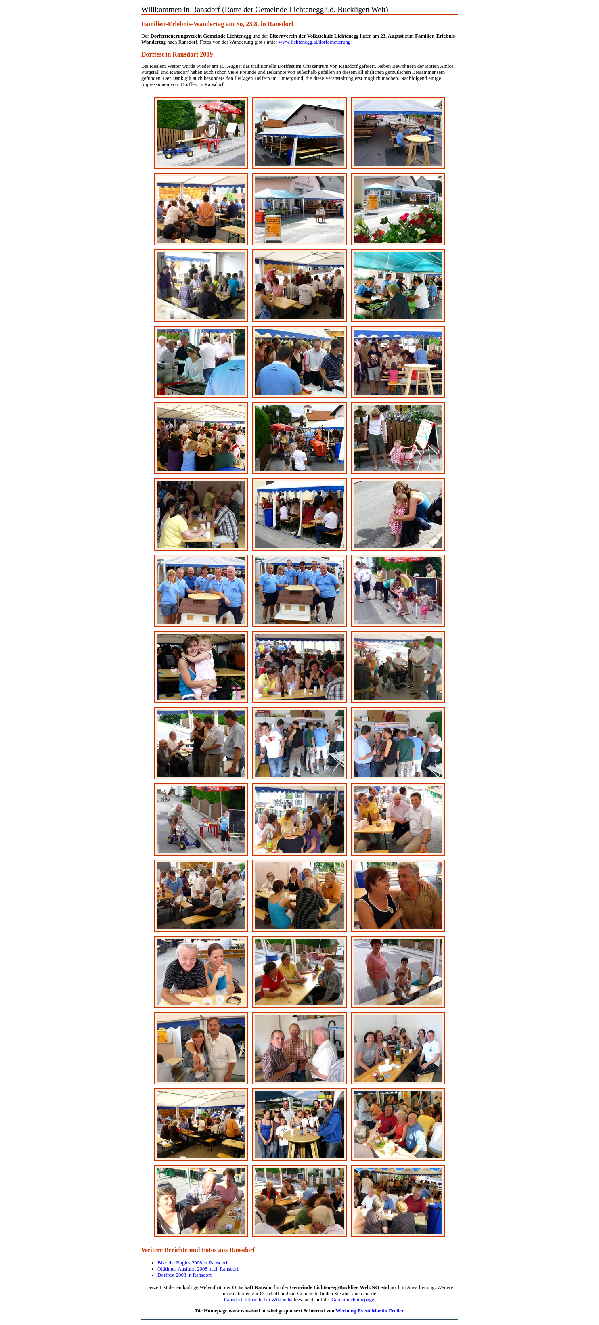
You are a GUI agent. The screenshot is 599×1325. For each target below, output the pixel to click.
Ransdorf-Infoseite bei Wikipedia (258, 1299)
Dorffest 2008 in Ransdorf (184, 1275)
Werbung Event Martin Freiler (369, 1311)
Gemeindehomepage (352, 1299)
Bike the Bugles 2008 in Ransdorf (192, 1263)
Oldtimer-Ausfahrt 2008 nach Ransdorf (198, 1269)
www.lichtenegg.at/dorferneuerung (314, 42)
